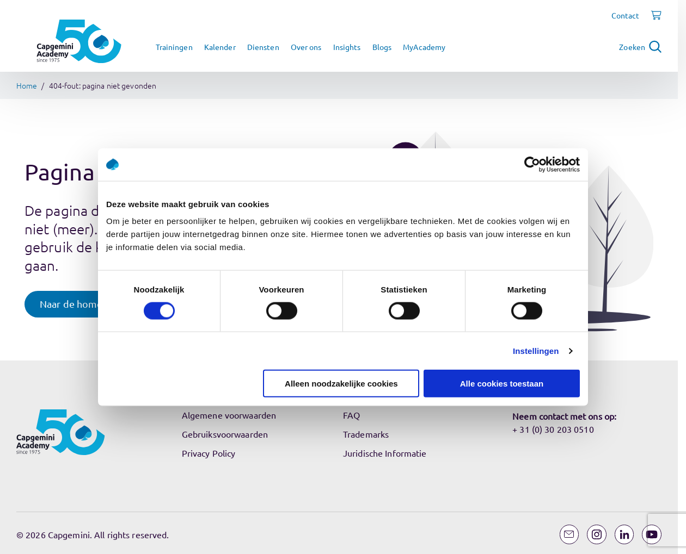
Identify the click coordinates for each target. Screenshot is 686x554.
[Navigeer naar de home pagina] (79, 41)
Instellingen (536, 350)
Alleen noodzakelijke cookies (341, 383)
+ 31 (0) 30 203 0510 (552, 429)
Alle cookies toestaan (501, 383)
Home (26, 85)
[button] (82, 304)
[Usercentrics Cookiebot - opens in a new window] (532, 164)
